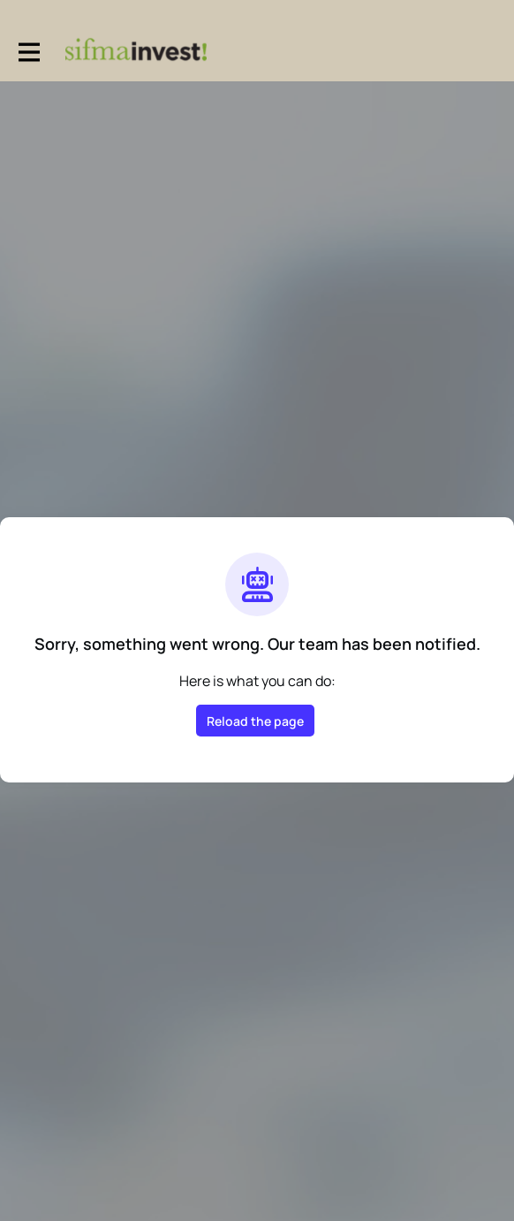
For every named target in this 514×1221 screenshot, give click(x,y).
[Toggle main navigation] (28, 50)
